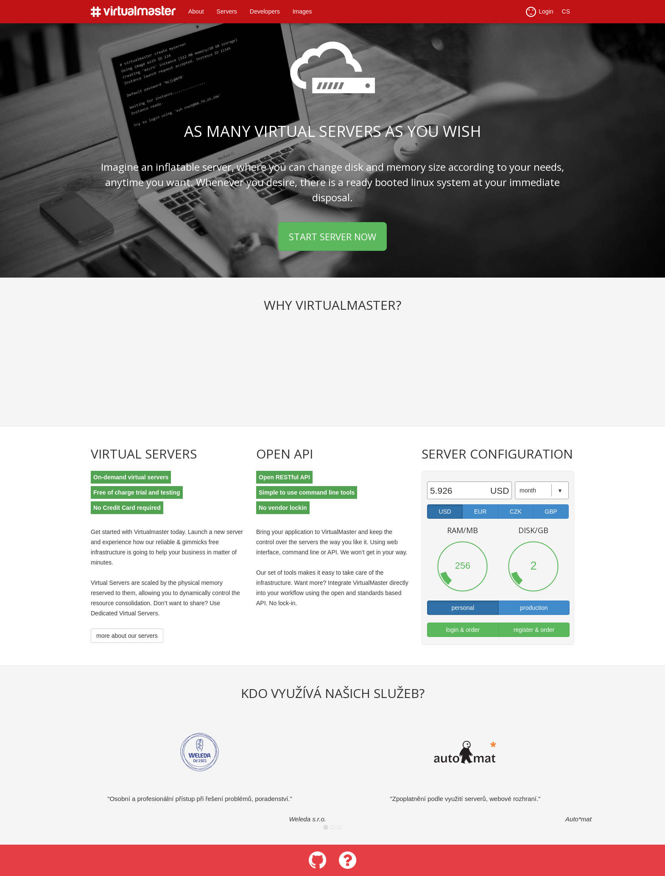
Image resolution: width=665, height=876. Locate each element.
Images (302, 11)
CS (566, 11)
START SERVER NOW (332, 236)
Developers (265, 11)
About (196, 11)
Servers (227, 11)
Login (539, 12)
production (534, 607)
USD (445, 511)
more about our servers (127, 635)
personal (462, 607)
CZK (516, 511)
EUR (480, 511)
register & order (534, 629)
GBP (551, 511)
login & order (463, 629)
